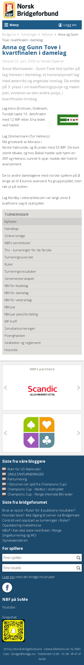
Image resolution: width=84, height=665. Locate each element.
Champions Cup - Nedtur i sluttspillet (33, 489)
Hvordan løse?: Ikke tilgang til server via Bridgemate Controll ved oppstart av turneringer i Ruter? (41, 517)
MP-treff (10, 321)
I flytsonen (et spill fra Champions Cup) (34, 484)
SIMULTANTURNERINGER (23, 474)
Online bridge (14, 235)
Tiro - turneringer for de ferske (28, 250)
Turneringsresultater (20, 271)
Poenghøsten (14, 335)
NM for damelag (16, 293)
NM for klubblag (16, 285)
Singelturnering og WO (19, 535)
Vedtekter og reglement (22, 342)
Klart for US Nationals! (21, 469)
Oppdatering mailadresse (21, 525)
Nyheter (47, 34)
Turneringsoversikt (18, 257)
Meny (14, 25)
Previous (6, 387)
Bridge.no (9, 34)
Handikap (11, 228)
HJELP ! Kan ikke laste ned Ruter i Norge (32, 530)
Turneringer (29, 34)
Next (78, 387)
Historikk (10, 350)
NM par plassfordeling (21, 314)
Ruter (8, 264)
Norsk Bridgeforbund (30, 10)
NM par (9, 307)
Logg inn (69, 25)
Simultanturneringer (19, 328)
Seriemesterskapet (19, 278)
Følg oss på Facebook (7, 587)
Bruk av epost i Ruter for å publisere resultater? (38, 510)
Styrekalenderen (15, 540)
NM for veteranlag (18, 300)
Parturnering (14, 479)
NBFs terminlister (17, 243)
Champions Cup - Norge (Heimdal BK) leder (37, 494)
